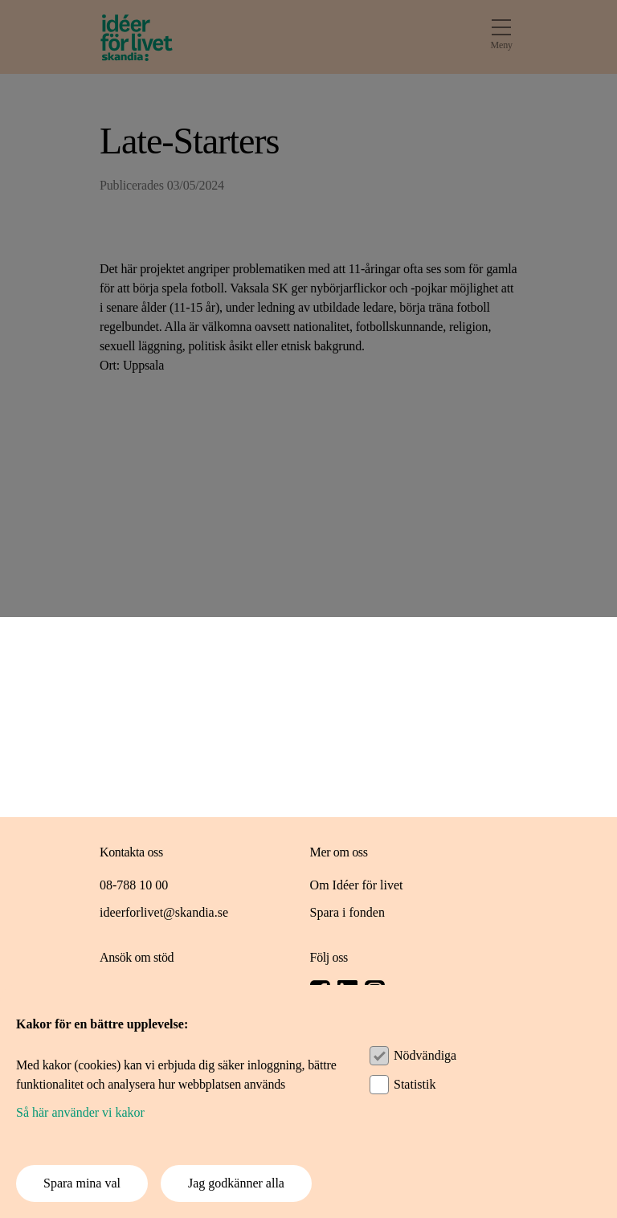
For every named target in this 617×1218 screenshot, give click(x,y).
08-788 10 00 (134, 885)
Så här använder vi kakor (80, 1112)
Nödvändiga (425, 1055)
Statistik (414, 1084)
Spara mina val (82, 1183)
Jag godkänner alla (236, 1183)
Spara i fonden (347, 912)
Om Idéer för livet (356, 885)
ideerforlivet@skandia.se (164, 912)
